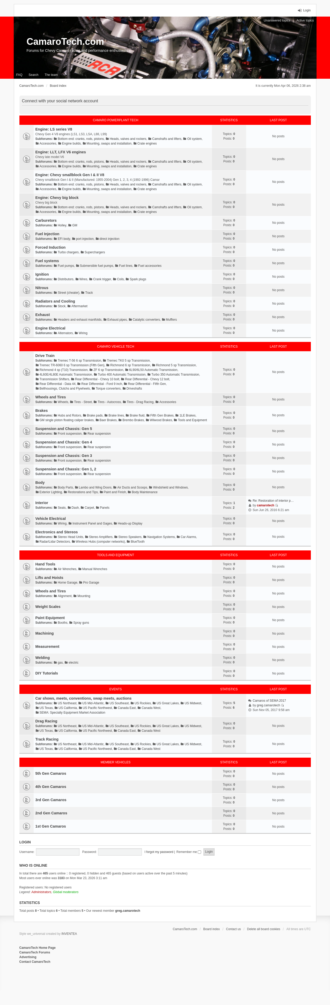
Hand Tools (45, 564)
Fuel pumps (66, 266)
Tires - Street (83, 402)
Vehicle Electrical (50, 518)
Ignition (42, 274)
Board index (211, 929)
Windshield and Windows (170, 487)
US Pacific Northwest (97, 708)
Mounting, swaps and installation (109, 143)
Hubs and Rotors (69, 415)
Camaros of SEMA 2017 (269, 700)
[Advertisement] (82, 981)
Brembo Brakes (133, 420)
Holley (62, 225)
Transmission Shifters (54, 379)
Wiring (83, 333)
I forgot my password (158, 852)
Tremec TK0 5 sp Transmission (128, 360)
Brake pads (95, 415)
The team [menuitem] (51, 75)
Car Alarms (188, 537)
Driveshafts (134, 388)
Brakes (41, 410)
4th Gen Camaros (50, 787)
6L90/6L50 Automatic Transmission (153, 370)
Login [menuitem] (307, 10)
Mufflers (171, 319)
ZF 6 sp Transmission (108, 370)
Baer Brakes (108, 420)
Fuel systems (47, 261)
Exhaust (42, 315)
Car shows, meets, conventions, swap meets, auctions (83, 698)
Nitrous (41, 288)
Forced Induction (50, 247)
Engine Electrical (50, 328)
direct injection (110, 239)
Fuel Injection (47, 234)
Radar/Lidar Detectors (55, 541)
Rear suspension (99, 433)
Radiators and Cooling (55, 301)
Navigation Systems (161, 537)
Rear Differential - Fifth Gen (147, 384)
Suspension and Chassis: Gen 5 (63, 429)
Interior (41, 503)
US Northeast (67, 703)
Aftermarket (79, 306)
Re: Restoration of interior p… (273, 501)
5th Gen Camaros (50, 773)
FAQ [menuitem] (19, 75)
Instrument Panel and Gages (92, 523)
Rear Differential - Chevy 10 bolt (97, 379)
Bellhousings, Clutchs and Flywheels (65, 388)
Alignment (64, 596)
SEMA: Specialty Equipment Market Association (72, 712)
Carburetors (46, 220)
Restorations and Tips (83, 492)
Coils (120, 279)
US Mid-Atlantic (93, 703)
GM (74, 225)
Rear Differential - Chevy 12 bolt (147, 379)
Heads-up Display (130, 523)
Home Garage (67, 582)
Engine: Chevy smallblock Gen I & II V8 (69, 175)
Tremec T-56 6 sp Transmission (79, 360)
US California (67, 708)
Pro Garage (91, 582)
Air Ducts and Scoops (132, 487)
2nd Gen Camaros (51, 813)
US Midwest (193, 703)
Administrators (41, 892)
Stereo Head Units (70, 537)
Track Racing (47, 739)
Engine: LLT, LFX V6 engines (60, 152)
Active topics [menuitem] (305, 20)
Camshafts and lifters (166, 139)
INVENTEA (69, 934)
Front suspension (70, 433)
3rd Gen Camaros (51, 800)
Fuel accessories (150, 266)
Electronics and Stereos (56, 532)
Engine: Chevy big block (57, 198)
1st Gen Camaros (50, 826)
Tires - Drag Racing (140, 402)
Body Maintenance (144, 492)
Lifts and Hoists (49, 578)
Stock (61, 306)
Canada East (127, 708)
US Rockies (143, 703)
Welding (42, 658)
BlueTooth (137, 541)
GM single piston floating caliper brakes (67, 420)
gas (60, 662)
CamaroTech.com (65, 41)
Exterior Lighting (51, 492)
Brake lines (116, 415)
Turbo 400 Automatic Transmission (121, 374)
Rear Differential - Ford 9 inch (101, 384)
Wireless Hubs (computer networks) (100, 541)
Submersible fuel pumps (96, 266)
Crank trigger (102, 279)
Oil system (194, 139)
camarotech (265, 505)
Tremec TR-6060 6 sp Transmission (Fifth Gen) (72, 365)
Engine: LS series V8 (53, 129)
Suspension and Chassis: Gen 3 (63, 456)
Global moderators (66, 892)
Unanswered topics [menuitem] (277, 20)
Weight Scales (48, 607)
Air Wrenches (67, 569)
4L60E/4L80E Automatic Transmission (66, 374)
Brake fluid (137, 415)
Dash (75, 507)
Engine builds (71, 143)
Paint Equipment (50, 618)
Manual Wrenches (94, 569)
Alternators (65, 333)
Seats (62, 507)
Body (40, 482)
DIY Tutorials (46, 673)
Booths (62, 622)
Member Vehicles (115, 762)
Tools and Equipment (192, 420)
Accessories (48, 143)
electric (73, 662)
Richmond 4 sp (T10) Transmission (64, 370)
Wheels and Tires (50, 397)
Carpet (89, 507)
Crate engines (147, 143)
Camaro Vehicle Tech (115, 346)
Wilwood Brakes (161, 420)
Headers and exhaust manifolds (79, 319)
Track (89, 293)
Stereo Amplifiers (101, 537)
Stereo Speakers (129, 537)
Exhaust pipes (117, 319)
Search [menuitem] (34, 75)
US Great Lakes (168, 703)
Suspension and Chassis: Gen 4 (63, 442)
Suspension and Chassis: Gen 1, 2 (65, 469)
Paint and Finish (115, 492)
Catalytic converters (146, 319)
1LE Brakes (187, 415)
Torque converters (108, 388)
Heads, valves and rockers (128, 139)
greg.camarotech (268, 705)
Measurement (47, 646)
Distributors (66, 279)
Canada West (151, 708)
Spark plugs (138, 279)
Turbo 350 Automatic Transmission (175, 374)
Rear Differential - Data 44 (58, 384)
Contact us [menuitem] (233, 929)
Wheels (63, 402)
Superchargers (95, 252)
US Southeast (119, 703)
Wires (83, 279)
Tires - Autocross (109, 402)
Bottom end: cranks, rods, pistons (81, 139)
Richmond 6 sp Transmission (130, 365)
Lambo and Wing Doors (95, 487)
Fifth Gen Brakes (162, 415)
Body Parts (65, 487)
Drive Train (45, 356)
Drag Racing (46, 721)
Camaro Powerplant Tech (115, 120)
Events (115, 689)
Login (25, 842)
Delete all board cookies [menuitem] (263, 929)
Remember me (189, 852)
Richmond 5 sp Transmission (176, 365)
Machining (44, 633)
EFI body (64, 239)
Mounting (83, 596)
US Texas (46, 708)
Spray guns (81, 622)
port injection (85, 239)
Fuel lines (125, 266)
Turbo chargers (68, 252)
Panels (104, 507)
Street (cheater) (68, 293)
